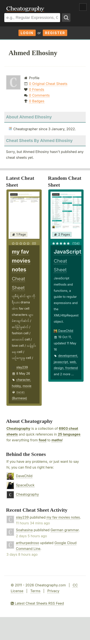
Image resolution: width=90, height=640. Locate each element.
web (73, 362)
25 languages (69, 434)
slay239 (22, 367)
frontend (71, 368)
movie (27, 386)
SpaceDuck (25, 485)
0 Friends (36, 89)
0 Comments (39, 95)
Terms (35, 591)
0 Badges (36, 101)
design (59, 368)
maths (57, 440)
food (42, 440)
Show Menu (83, 7)
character (23, 379)
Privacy (53, 591)
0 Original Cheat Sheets (48, 84)
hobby (16, 386)
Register (55, 33)
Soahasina (24, 530)
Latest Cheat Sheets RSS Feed (37, 603)
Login (27, 33)
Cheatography (18, 428)
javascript (61, 362)
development (67, 355)
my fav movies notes (63, 517)
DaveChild (65, 331)
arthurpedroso (27, 543)
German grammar (64, 530)
